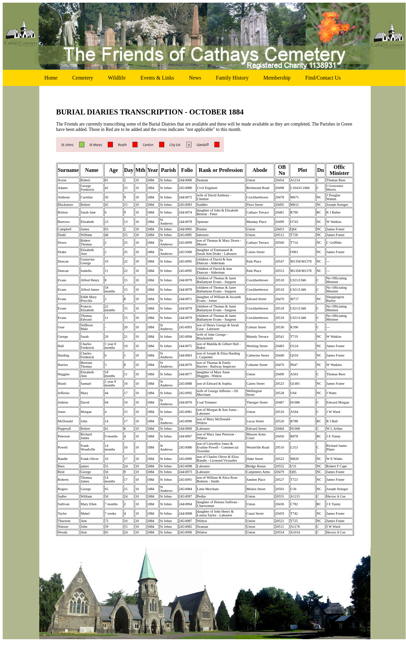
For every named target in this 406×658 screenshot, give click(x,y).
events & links (157, 78)
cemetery (82, 78)
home (50, 78)
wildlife (117, 78)
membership (276, 78)
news (195, 78)
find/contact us (323, 78)
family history (232, 78)
